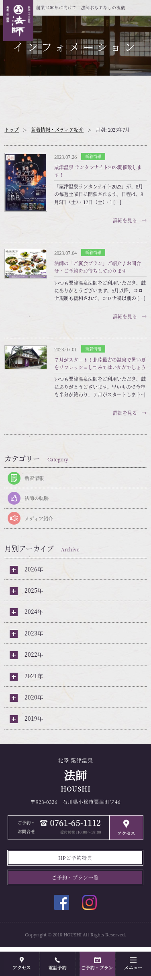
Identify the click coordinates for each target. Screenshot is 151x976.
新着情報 (34, 478)
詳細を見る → (130, 220)
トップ (11, 129)
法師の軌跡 (36, 498)
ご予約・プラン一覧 (75, 877)
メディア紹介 (38, 518)
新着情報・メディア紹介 (57, 129)
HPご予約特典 (75, 857)
